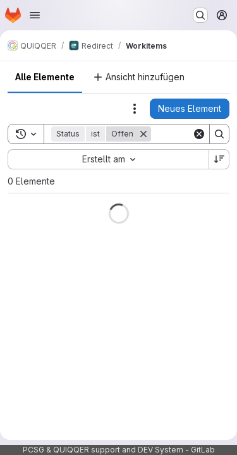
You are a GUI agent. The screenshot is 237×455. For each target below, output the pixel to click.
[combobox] (108, 159)
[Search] (219, 134)
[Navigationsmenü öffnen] (35, 15)
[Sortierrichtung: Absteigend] (219, 159)
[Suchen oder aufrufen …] (200, 15)
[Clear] (199, 134)
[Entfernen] (143, 134)
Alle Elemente (45, 76)
